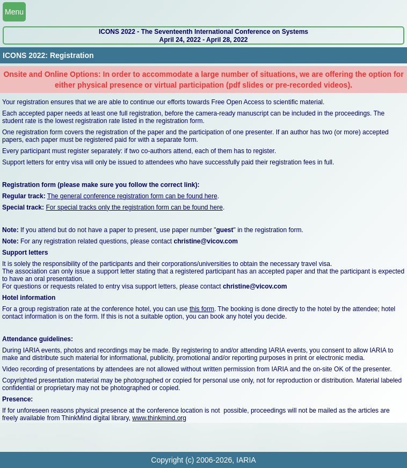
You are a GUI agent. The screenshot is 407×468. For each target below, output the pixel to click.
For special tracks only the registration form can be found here (134, 207)
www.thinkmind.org (159, 418)
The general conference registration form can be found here (132, 196)
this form (202, 309)
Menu (14, 12)
